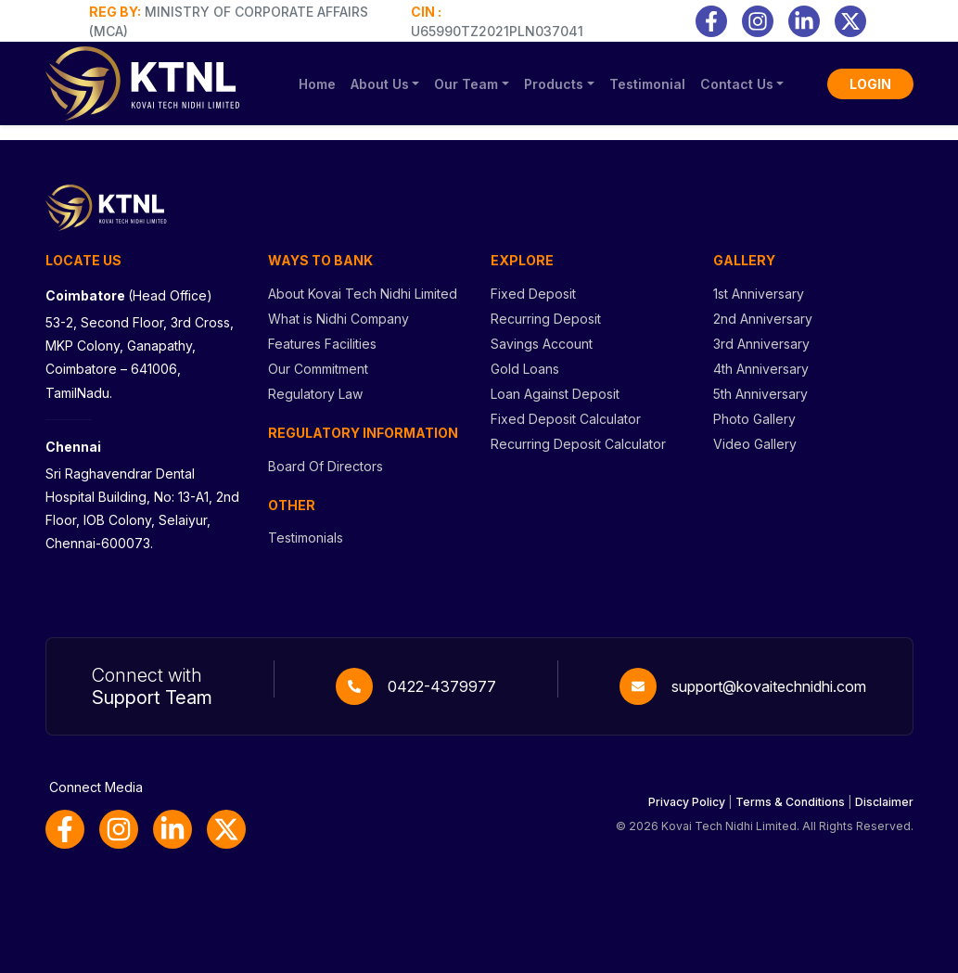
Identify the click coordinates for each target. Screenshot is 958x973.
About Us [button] (380, 84)
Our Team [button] (466, 84)
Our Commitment (318, 369)
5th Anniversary (760, 394)
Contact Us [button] (736, 84)
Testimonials (305, 537)
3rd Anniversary (761, 344)
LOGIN (870, 84)
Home (317, 84)
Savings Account (542, 344)
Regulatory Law (315, 394)
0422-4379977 (442, 686)
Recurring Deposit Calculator (578, 444)
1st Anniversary (758, 293)
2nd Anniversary (762, 318)
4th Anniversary (761, 369)
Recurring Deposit (546, 318)
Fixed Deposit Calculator (566, 419)
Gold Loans (525, 369)
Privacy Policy (686, 802)
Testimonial (647, 84)
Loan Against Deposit (555, 394)
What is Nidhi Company (338, 318)
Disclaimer (884, 802)
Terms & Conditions (790, 802)
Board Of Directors (325, 466)
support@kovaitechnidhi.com (768, 686)
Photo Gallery (754, 419)
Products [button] (553, 84)
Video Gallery (755, 444)
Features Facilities (322, 344)
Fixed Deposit (533, 293)
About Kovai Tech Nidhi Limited (362, 293)
